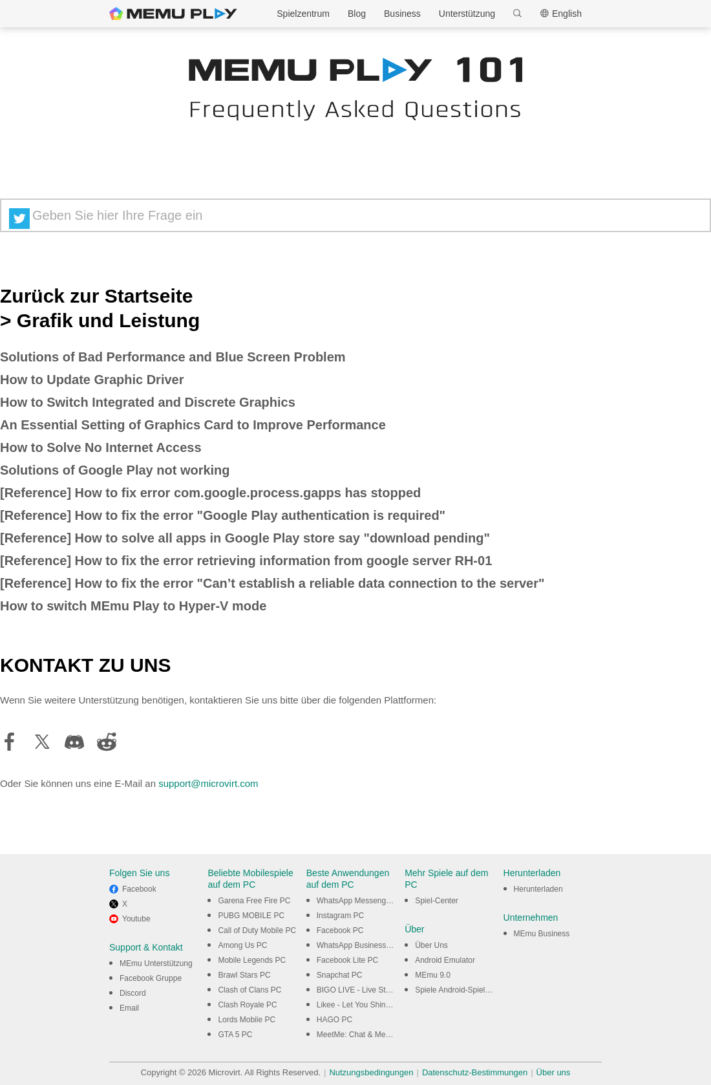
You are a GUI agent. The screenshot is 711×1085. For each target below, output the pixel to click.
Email (129, 1008)
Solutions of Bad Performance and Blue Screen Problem (173, 357)
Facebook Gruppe (151, 978)
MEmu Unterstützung (156, 963)
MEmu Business (542, 933)
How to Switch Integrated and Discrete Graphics (147, 402)
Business (402, 13)
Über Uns (431, 945)
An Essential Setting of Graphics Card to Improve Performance (193, 425)
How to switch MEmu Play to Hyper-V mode (133, 606)
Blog (357, 13)
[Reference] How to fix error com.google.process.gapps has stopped (210, 493)
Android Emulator (445, 960)
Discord (133, 993)
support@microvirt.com (208, 783)
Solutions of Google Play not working (115, 470)
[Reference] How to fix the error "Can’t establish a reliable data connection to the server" (272, 583)
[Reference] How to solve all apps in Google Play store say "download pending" (245, 538)
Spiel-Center (436, 900)
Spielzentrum (303, 13)
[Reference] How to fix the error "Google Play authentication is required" (222, 515)
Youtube (136, 918)
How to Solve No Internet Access (101, 447)
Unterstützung (467, 13)
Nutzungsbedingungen (371, 1072)
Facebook (139, 889)
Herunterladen (538, 889)
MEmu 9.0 (433, 975)
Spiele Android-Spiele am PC (465, 989)
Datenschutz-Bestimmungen (474, 1072)
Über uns (553, 1072)
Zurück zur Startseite (96, 296)
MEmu (173, 13)
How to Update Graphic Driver (92, 379)
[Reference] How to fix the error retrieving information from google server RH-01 (246, 560)
